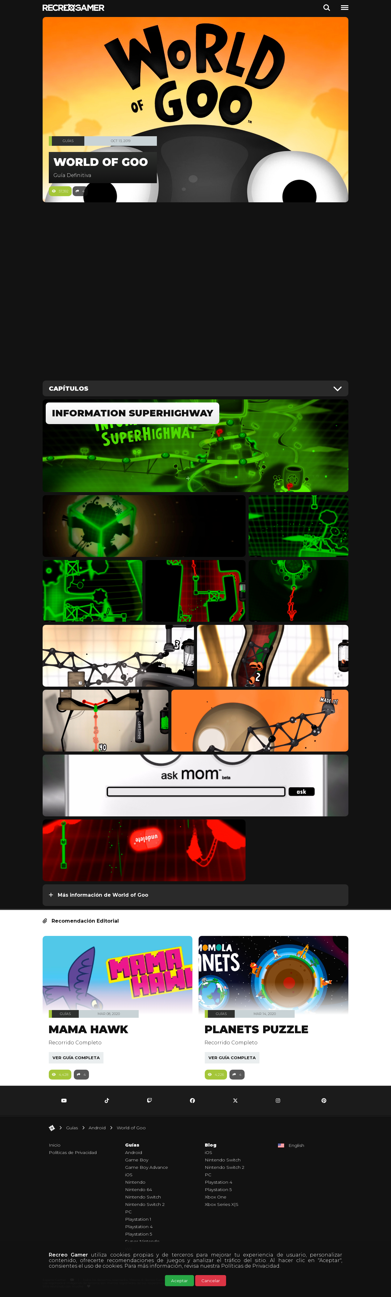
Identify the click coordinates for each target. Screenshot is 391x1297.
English (296, 1145)
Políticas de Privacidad (250, 1266)
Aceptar (179, 1280)
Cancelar (210, 1280)
